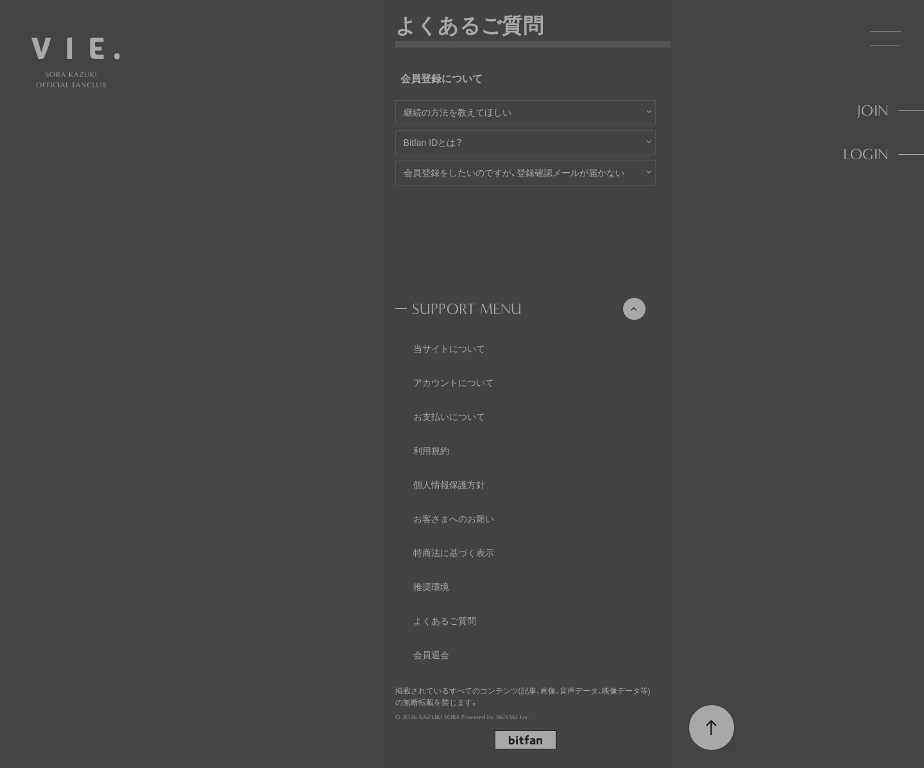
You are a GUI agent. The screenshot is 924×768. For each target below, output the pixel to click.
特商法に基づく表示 (453, 553)
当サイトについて (449, 349)
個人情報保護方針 (449, 485)
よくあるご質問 (444, 621)
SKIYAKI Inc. (513, 717)
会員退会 (431, 655)
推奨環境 (431, 587)
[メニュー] (885, 38)
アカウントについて (453, 383)
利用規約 (431, 451)
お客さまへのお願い (453, 519)
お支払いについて (449, 417)
